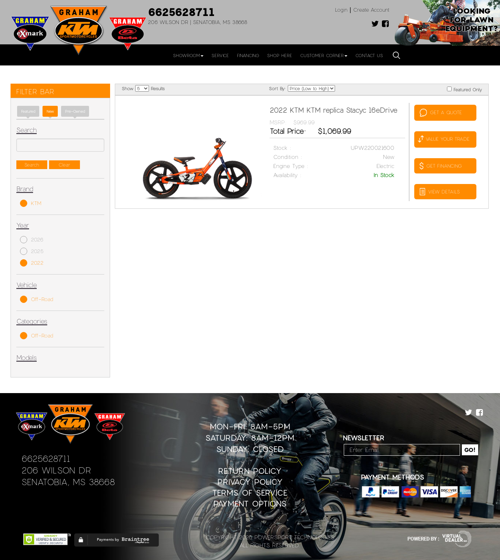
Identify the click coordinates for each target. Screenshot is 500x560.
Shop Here (279, 55)
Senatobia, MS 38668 (68, 481)
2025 (32, 251)
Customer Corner (323, 55)
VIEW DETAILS (440, 191)
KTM (30, 203)
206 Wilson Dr (56, 470)
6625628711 (181, 11)
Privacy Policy (250, 482)
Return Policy (250, 471)
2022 (32, 263)
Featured (28, 111)
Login (341, 10)
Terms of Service (249, 492)
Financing (248, 55)
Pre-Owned (75, 111)
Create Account (371, 10)
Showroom (188, 55)
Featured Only (464, 89)
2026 (31, 239)
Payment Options (249, 503)
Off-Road (36, 299)
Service (220, 55)
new (50, 111)
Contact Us (369, 55)
